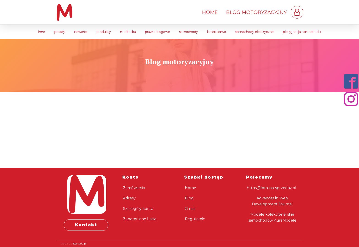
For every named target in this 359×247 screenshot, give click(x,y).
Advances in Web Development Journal (272, 201)
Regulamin (195, 219)
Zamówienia (134, 188)
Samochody (188, 32)
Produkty (103, 32)
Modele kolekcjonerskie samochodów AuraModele (272, 217)
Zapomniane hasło (139, 219)
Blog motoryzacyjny (256, 12)
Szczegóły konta (138, 208)
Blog (189, 198)
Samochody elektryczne (254, 32)
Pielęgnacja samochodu (302, 32)
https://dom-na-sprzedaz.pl (271, 188)
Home (210, 12)
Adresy (129, 198)
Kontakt (86, 224)
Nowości (80, 32)
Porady (59, 32)
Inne (41, 32)
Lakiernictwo (216, 32)
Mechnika (128, 32)
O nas (190, 208)
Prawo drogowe (157, 32)
